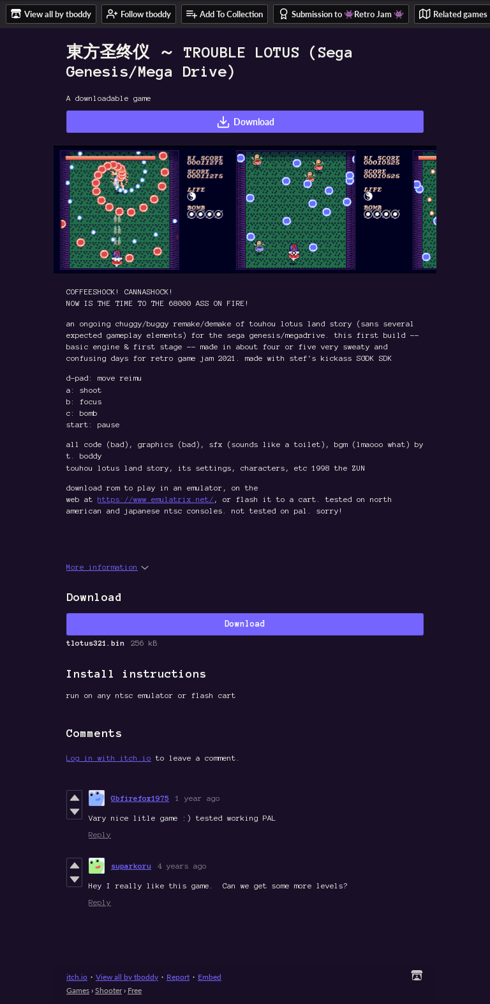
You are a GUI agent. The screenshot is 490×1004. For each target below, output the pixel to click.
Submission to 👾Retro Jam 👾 (341, 13)
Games (77, 990)
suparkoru (131, 866)
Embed (209, 977)
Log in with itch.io (108, 758)
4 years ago (182, 866)
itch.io (76, 977)
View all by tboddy (127, 977)
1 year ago (197, 798)
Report (178, 977)
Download (245, 122)
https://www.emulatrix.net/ (156, 499)
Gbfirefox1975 (140, 798)
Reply (100, 834)
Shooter (108, 990)
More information (107, 567)
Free (135, 990)
